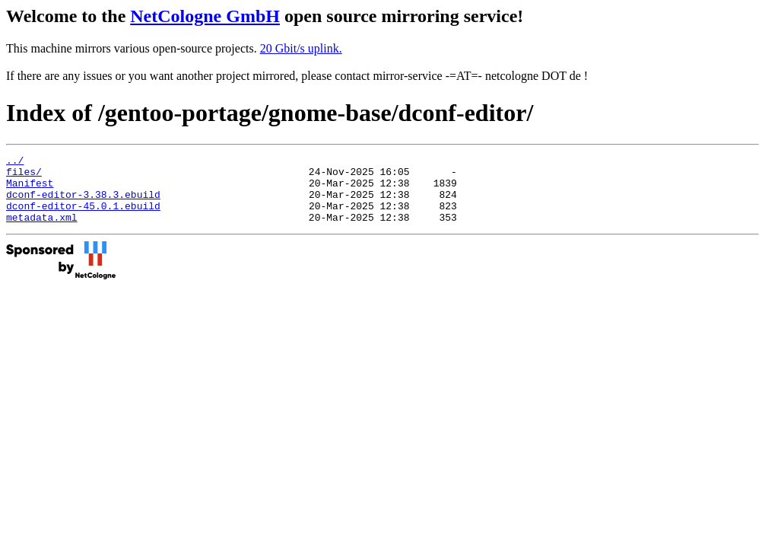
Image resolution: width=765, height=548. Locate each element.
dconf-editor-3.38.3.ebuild (83, 203)
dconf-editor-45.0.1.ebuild (83, 217)
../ (15, 162)
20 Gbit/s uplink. (301, 48)
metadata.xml (42, 230)
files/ (24, 176)
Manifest (29, 189)
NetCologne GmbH (205, 16)
